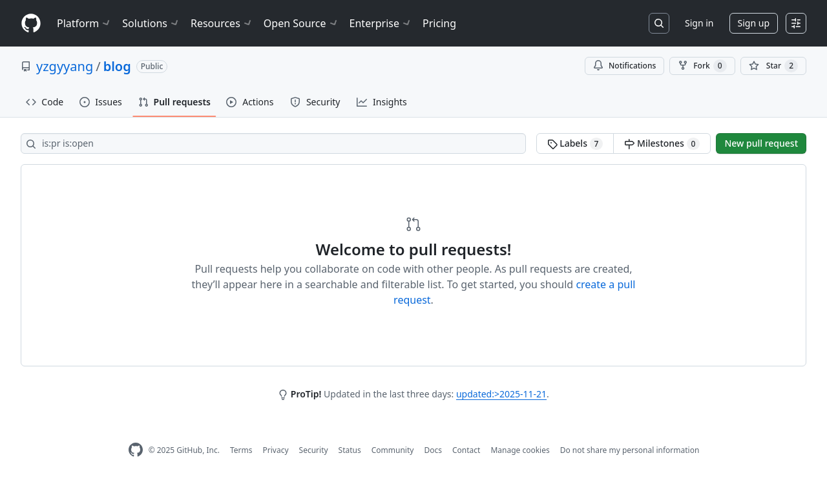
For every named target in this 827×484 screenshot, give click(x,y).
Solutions (151, 23)
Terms (241, 450)
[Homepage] (31, 23)
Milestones (662, 143)
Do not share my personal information (630, 450)
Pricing (439, 23)
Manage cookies (519, 450)
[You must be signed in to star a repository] (773, 66)
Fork (702, 65)
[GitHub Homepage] (135, 450)
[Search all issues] (273, 143)
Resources (222, 23)
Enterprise (381, 23)
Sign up (753, 23)
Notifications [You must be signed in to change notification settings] (624, 65)
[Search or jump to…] (659, 23)
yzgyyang (64, 66)
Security (313, 450)
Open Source (301, 23)
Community (393, 450)
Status (350, 450)
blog (117, 66)
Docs (433, 450)
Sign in (699, 23)
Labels (575, 143)
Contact (466, 450)
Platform (84, 23)
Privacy (276, 450)
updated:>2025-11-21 (501, 394)
